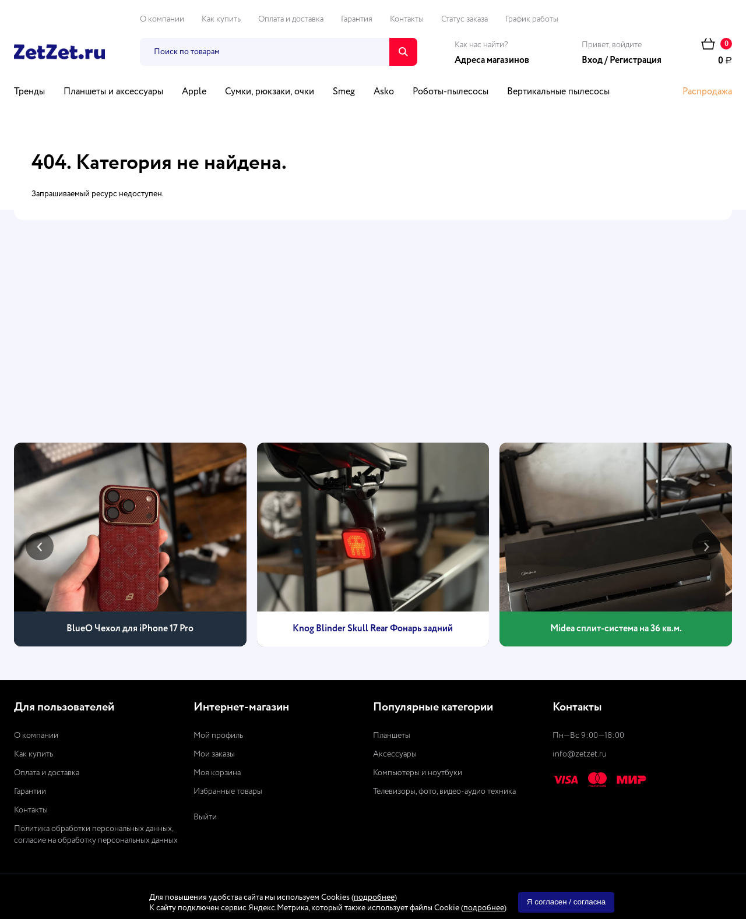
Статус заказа (464, 19)
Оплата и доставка (290, 19)
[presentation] (40, 546)
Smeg (344, 92)
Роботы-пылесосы (450, 92)
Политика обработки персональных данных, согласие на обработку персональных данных (96, 834)
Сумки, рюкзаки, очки (269, 92)
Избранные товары (227, 791)
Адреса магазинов (492, 60)
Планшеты (391, 735)
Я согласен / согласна (566, 901)
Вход (592, 60)
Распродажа (707, 92)
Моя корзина (217, 773)
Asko (384, 92)
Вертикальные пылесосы (558, 92)
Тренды (29, 92)
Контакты (407, 19)
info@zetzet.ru (580, 754)
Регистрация (635, 60)
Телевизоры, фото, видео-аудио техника (444, 791)
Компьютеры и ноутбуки (417, 773)
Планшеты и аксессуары (113, 92)
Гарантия (356, 19)
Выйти (205, 817)
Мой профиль (218, 735)
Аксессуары (395, 754)
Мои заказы (214, 754)
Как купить (221, 19)
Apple (194, 92)
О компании (162, 19)
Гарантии (30, 791)
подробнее (374, 897)
